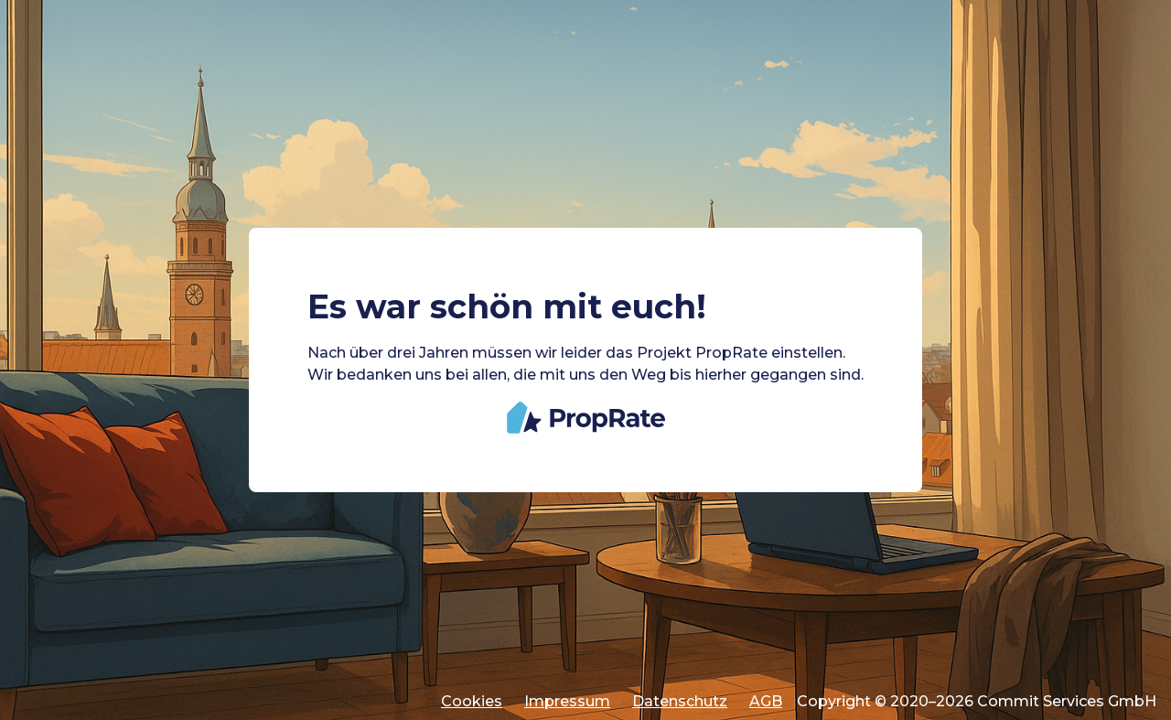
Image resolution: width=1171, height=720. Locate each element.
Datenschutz (679, 701)
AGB (765, 701)
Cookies (471, 701)
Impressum (567, 701)
